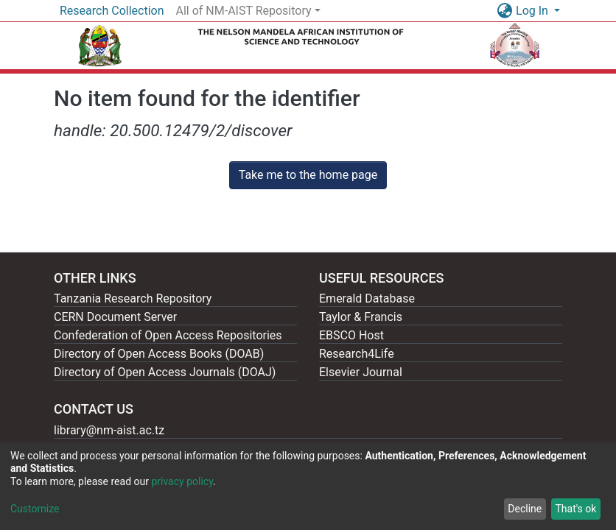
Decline (525, 509)
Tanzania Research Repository (132, 298)
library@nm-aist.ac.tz (109, 430)
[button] (504, 11)
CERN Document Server (115, 317)
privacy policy (182, 481)
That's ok (575, 509)
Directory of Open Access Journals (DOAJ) (165, 372)
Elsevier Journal (360, 372)
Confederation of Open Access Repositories (168, 335)
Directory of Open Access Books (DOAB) (159, 354)
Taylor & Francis (360, 317)
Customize (34, 509)
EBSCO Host (351, 335)
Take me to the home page (308, 175)
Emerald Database (367, 298)
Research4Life (356, 354)
